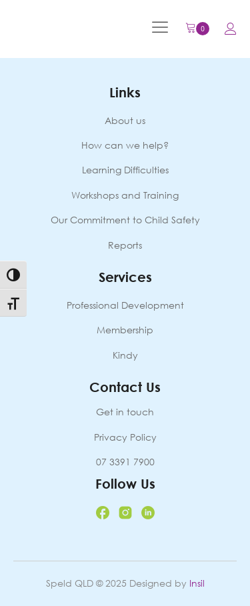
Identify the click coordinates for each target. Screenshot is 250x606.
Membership (125, 329)
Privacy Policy (125, 437)
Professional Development (125, 305)
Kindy (125, 355)
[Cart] (197, 28)
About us (125, 120)
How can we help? (125, 145)
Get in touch (125, 411)
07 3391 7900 (125, 461)
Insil (197, 583)
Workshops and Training (125, 195)
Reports (125, 245)
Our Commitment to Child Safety (125, 219)
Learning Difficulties (125, 169)
